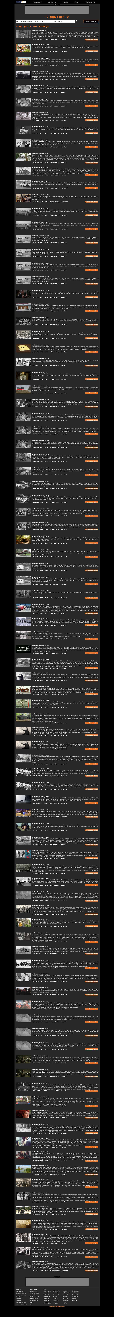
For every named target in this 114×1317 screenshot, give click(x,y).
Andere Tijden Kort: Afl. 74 (40, 154)
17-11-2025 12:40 (37, 1106)
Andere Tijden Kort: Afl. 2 (40, 1262)
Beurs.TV (46, 1293)
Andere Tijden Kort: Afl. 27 (40, 947)
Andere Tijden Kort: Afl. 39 (40, 769)
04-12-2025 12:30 (37, 885)
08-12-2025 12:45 (37, 858)
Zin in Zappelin (20, 1297)
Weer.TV (74, 1298)
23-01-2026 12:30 (37, 366)
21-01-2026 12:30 (37, 393)
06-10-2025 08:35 (37, 1271)
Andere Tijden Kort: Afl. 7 (40, 1234)
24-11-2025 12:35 (37, 995)
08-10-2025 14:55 (37, 1243)
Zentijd (32, 1302)
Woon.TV (74, 1300)
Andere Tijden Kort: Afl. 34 (40, 851)
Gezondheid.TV (47, 1302)
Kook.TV (55, 1296)
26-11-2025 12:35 (37, 968)
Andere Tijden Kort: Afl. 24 (40, 988)
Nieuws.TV (65, 1295)
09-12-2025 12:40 (37, 845)
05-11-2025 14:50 (37, 1161)
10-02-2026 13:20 (37, 147)
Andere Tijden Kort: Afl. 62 (40, 372)
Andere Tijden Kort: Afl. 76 (40, 126)
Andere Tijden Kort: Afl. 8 (40, 1220)
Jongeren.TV (56, 1291)
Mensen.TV (56, 1300)
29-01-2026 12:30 (37, 311)
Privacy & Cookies (90, 2)
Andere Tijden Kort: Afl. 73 (40, 167)
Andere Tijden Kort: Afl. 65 (40, 331)
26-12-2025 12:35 (37, 653)
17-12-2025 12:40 (37, 735)
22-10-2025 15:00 (37, 1202)
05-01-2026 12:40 (37, 613)
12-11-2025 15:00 (37, 1118)
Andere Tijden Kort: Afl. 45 (40, 673)
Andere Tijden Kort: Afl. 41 (40, 728)
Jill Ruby (18, 1300)
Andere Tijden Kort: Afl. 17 (40, 1124)
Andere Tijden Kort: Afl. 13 (40, 1179)
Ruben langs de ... (34, 1300)
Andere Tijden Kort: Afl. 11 (40, 1207)
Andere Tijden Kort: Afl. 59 (40, 413)
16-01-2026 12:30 (37, 461)
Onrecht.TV (65, 1296)
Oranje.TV (65, 1298)
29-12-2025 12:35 (37, 639)
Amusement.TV (47, 1291)
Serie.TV (65, 1304)
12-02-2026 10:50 (37, 120)
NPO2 (46, 40)
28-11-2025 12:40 (37, 942)
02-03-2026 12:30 (37, 40)
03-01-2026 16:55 (37, 625)
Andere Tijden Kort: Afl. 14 (40, 1166)
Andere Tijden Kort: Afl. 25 (40, 974)
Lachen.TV (55, 1298)
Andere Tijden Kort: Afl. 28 (40, 933)
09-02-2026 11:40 (37, 163)
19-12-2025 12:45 (37, 707)
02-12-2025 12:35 (37, 914)
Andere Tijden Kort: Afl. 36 (40, 823)
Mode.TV (55, 1302)
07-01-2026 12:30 (37, 571)
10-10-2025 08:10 (37, 1214)
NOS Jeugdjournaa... (21, 1304)
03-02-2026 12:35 (37, 215)
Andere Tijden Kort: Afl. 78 (40, 85)
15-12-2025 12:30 (37, 776)
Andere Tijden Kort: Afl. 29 (40, 919)
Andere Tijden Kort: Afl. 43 (40, 700)
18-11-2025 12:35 (37, 1091)
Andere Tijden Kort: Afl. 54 (40, 536)
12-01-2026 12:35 (37, 543)
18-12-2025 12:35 (37, 723)
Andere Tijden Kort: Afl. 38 (40, 796)
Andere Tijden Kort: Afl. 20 (40, 1083)
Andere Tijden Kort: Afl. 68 (40, 290)
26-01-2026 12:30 (37, 352)
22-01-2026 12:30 (37, 379)
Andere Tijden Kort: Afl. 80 (40, 44)
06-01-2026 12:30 (37, 598)
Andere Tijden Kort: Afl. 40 (40, 755)
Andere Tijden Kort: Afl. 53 (40, 550)
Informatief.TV (54, 40)
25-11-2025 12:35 (37, 982)
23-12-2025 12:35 (37, 681)
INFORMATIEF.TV (57, 17)
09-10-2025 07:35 (37, 1229)
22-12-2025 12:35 (37, 694)
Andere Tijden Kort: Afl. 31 (40, 892)
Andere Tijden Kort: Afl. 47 (40, 646)
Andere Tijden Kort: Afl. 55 (40, 509)
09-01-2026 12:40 (37, 557)
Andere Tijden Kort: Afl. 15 (40, 1152)
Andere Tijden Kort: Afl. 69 (40, 236)
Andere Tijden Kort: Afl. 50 (40, 591)
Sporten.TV (75, 1295)
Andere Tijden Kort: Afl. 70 (40, 208)
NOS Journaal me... (21, 1302)
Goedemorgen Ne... (21, 1293)
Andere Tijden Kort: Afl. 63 (40, 359)
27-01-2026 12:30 (37, 338)
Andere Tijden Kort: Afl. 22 (40, 1015)
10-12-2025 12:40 (37, 830)
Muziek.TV (55, 1304)
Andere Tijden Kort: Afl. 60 (40, 400)
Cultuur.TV (46, 1295)
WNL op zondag (34, 1298)
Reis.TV (65, 1302)
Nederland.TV (52, 2)
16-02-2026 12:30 (37, 79)
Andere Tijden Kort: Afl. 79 (40, 72)
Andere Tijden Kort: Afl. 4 (40, 1248)
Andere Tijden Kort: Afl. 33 (40, 864)
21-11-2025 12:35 (37, 1009)
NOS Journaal (19, 1291)
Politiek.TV (65, 1300)
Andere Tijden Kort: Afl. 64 (40, 345)
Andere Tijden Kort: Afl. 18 (40, 1111)
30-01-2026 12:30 (37, 297)
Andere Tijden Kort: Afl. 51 (40, 564)
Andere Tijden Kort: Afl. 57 (40, 468)
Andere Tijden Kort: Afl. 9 (40, 31)
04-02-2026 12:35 (37, 202)
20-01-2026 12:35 (37, 407)
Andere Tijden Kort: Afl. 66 (40, 318)
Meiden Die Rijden (34, 1293)
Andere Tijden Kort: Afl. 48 (40, 632)
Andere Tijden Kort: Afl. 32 (40, 878)
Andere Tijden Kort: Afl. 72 (40, 181)
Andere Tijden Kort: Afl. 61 (40, 386)
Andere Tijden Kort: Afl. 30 (40, 906)
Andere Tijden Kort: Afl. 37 (40, 810)
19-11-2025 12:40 (37, 1063)
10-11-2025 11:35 (37, 1133)
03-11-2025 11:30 (37, 1175)
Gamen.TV (46, 1298)
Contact (76, 2)
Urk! (31, 1304)
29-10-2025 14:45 (37, 1187)
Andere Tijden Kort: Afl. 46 (40, 659)
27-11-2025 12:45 (37, 954)
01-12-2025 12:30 (37, 926)
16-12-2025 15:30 (37, 764)
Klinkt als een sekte (35, 1297)
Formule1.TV (47, 1296)
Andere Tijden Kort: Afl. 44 (40, 687)
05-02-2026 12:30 (37, 188)
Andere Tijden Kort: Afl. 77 (40, 113)
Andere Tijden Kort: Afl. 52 (40, 618)
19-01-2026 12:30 (37, 420)
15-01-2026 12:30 (37, 475)
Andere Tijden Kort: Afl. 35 (40, 837)
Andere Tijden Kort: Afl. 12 (40, 1193)
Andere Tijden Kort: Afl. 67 (40, 304)
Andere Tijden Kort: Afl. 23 (40, 1001)
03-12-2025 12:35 (37, 901)
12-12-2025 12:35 (37, 803)
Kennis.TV (64, 40)
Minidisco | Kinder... (21, 1295)
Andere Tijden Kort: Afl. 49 (40, 605)
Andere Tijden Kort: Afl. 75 (40, 140)
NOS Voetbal (33, 1295)
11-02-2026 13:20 (37, 133)
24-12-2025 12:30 (37, 668)
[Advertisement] (57, 10)
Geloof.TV (46, 1300)
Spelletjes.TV (75, 1293)
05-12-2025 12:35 (37, 873)
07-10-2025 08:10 (37, 1257)
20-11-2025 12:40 (37, 1022)
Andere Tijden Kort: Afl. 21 (40, 1056)
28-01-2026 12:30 (37, 325)
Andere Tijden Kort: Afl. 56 (40, 482)
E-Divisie (18, 1298)
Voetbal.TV (75, 1296)
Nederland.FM (38, 2)
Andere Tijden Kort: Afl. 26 (40, 960)
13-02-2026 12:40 (37, 92)
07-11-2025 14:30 (37, 1147)
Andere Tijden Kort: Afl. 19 (40, 1097)
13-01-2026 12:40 (37, 516)
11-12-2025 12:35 (37, 817)
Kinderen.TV (56, 1295)
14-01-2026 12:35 (37, 489)
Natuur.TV (65, 1291)
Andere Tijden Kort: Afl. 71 (40, 195)
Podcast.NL (65, 2)
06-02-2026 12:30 (37, 175)
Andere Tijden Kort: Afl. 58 (40, 454)
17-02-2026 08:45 (37, 51)
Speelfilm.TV (75, 1291)
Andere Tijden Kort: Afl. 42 (40, 714)
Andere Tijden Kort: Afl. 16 (40, 1138)
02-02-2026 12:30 (37, 243)
